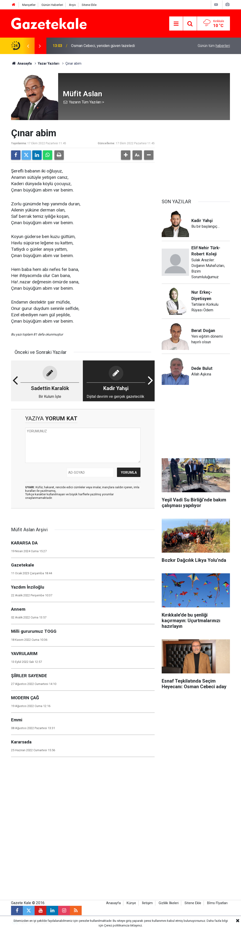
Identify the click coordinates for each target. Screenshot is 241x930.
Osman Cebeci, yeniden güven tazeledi (103, 45)
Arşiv (72, 5)
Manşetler (29, 5)
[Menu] (176, 23)
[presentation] (28, 46)
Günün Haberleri (52, 5)
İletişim (147, 903)
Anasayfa (21, 63)
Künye (131, 903)
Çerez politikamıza (116, 925)
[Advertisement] (196, 157)
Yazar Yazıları (48, 63)
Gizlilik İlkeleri (169, 903)
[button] (125, 155)
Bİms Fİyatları (217, 903)
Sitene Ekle (89, 5)
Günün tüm (214, 45)
